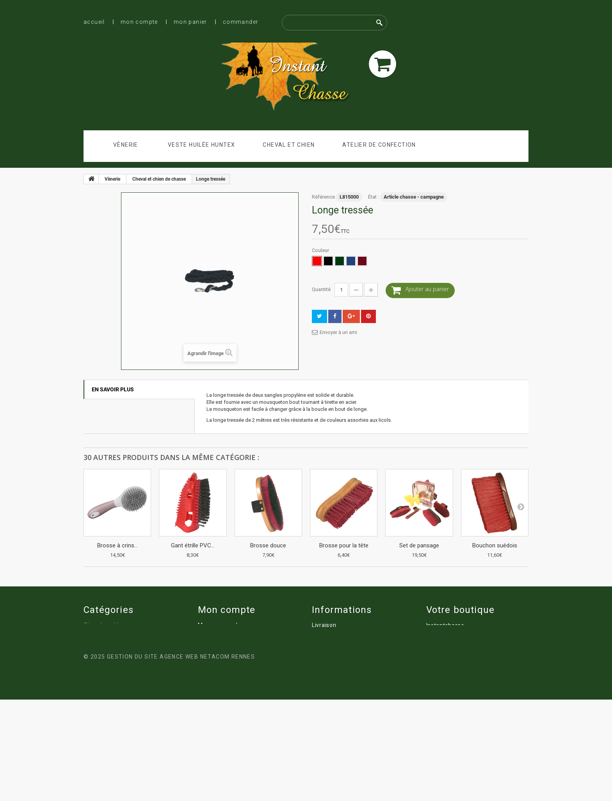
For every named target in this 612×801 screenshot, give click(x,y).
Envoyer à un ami (338, 332)
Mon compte (139, 22)
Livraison (324, 625)
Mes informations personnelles (240, 658)
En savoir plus (113, 389)
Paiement (325, 669)
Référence (323, 197)
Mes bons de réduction (229, 669)
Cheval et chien (289, 145)
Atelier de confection (379, 145)
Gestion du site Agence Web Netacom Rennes (181, 758)
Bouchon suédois (494, 545)
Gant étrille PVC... (193, 545)
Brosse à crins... (117, 545)
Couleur (321, 250)
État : (373, 197)
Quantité (321, 289)
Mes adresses (216, 647)
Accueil (94, 22)
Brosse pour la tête (343, 545)
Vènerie (125, 145)
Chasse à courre (334, 723)
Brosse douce (268, 545)
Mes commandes (221, 625)
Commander (241, 22)
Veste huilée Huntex (201, 145)
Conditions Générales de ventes (355, 647)
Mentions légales (335, 636)
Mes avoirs (212, 636)
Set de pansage (419, 545)
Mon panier (190, 22)
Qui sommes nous (336, 658)
